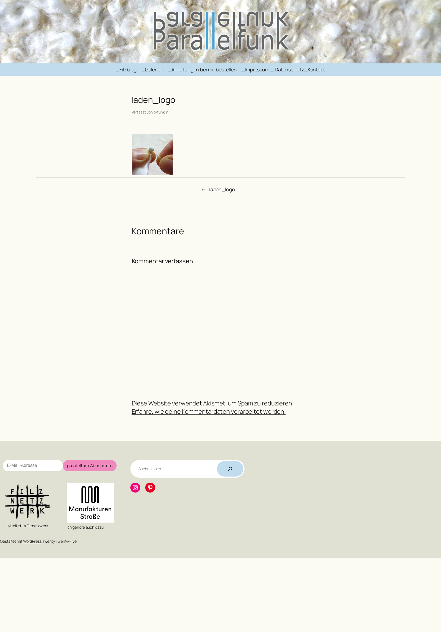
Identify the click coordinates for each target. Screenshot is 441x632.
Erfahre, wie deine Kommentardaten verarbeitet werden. (209, 411)
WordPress (32, 541)
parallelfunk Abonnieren (90, 465)
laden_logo (222, 189)
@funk (159, 112)
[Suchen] (230, 469)
